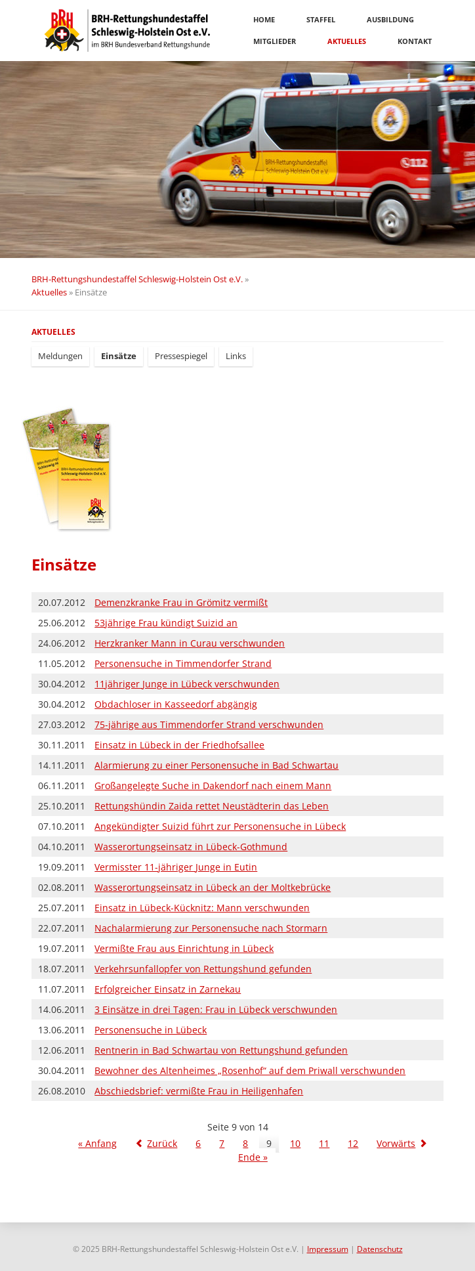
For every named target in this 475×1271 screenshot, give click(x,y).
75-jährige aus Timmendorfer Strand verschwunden (208, 724)
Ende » (253, 1157)
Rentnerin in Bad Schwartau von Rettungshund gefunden (221, 1050)
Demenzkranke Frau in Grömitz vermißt (181, 602)
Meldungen (60, 356)
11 (324, 1143)
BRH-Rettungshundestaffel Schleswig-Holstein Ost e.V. (137, 279)
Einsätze (118, 356)
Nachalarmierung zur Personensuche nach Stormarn (210, 928)
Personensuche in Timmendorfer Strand (183, 663)
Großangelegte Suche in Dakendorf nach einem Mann (212, 785)
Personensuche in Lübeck (150, 1029)
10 (295, 1143)
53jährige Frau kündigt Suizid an (166, 622)
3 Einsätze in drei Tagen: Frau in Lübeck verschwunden (215, 1009)
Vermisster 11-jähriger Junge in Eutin (175, 867)
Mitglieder (274, 41)
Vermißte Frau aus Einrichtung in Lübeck (184, 948)
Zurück (162, 1143)
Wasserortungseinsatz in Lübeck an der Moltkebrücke (212, 887)
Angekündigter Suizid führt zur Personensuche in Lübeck (220, 826)
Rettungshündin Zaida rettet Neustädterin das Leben (211, 806)
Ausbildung (390, 19)
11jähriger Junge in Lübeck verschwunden (186, 684)
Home (264, 19)
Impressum (327, 1249)
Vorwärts (396, 1143)
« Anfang (97, 1143)
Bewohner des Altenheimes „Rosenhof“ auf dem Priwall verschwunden (249, 1070)
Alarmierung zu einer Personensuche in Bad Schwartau (216, 765)
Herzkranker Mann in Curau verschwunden (189, 643)
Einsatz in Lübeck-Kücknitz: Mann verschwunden (202, 907)
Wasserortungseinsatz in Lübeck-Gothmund (190, 846)
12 (353, 1143)
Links (236, 356)
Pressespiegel (181, 356)
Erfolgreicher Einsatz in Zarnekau (167, 989)
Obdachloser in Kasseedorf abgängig (175, 704)
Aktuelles (346, 41)
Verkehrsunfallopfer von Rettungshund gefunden (203, 968)
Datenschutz (380, 1249)
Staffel (320, 19)
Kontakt (415, 41)
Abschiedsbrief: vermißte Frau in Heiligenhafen (198, 1091)
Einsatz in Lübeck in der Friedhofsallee (179, 745)
